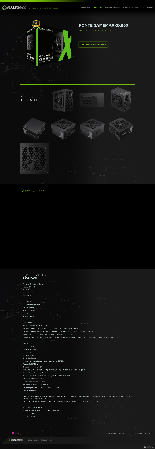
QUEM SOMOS (86, 7)
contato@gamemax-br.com (142, 433)
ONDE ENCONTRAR (112, 7)
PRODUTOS (98, 7)
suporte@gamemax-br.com (116, 433)
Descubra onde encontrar (93, 44)
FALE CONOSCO (147, 7)
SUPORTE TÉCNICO (130, 7)
